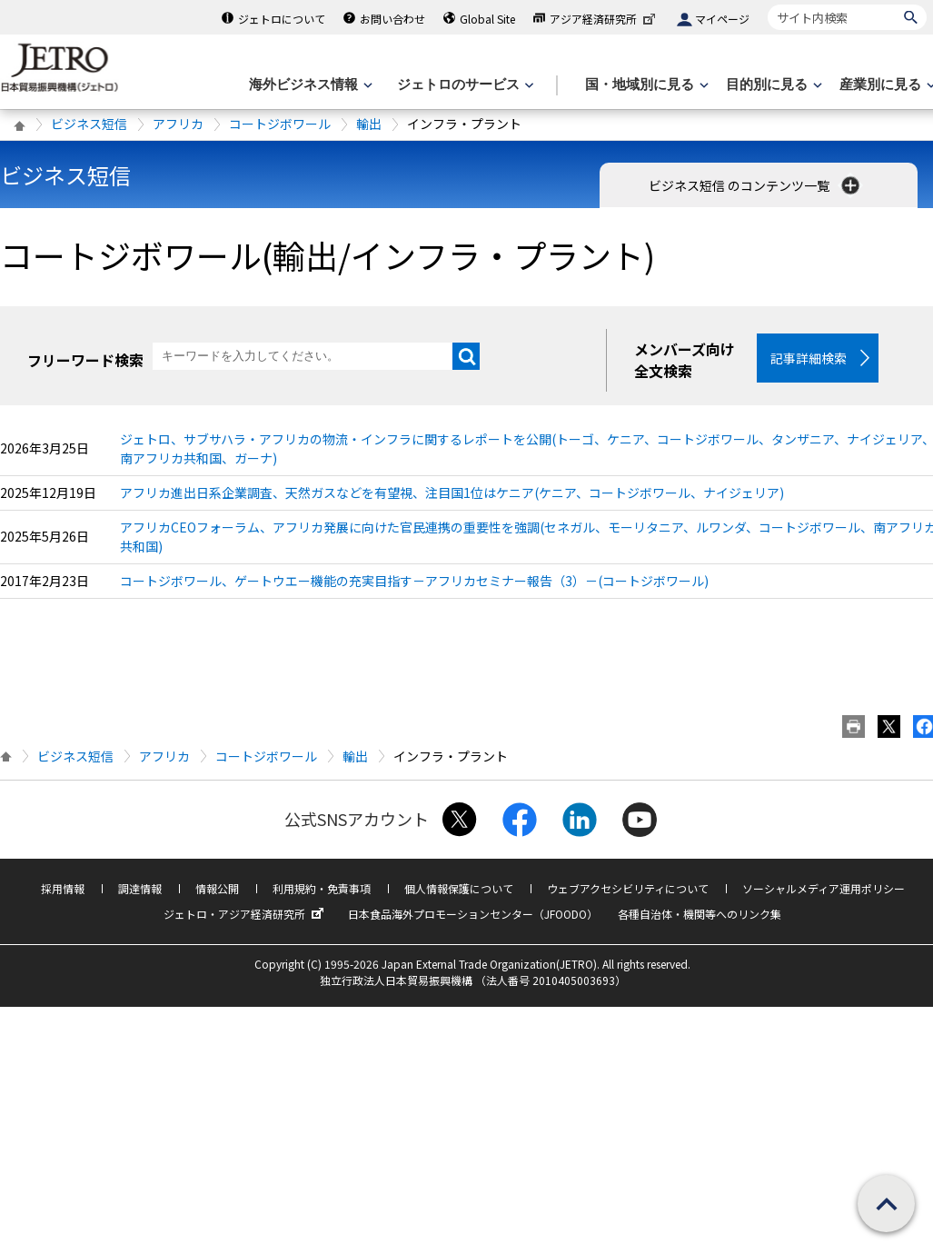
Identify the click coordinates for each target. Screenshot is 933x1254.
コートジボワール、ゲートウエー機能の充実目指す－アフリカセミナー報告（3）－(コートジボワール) (414, 581)
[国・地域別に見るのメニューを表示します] (645, 85)
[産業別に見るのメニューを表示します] (885, 85)
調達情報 (140, 888)
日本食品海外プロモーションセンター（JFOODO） (473, 913)
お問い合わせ (392, 18)
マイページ (722, 18)
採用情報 (62, 888)
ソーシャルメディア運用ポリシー (823, 888)
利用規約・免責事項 (322, 888)
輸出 (369, 123)
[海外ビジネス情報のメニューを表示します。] (309, 85)
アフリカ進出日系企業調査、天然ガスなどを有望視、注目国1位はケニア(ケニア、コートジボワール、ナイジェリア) (452, 492)
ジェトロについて (281, 18)
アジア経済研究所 (604, 18)
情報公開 (217, 888)
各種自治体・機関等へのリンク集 (699, 913)
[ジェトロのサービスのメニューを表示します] (464, 85)
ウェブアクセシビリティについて (628, 888)
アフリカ (178, 123)
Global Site (487, 18)
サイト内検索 (767, 4)
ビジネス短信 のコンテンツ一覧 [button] (756, 185)
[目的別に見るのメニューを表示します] (772, 85)
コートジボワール (280, 123)
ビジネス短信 (89, 123)
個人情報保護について (458, 888)
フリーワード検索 (85, 360)
